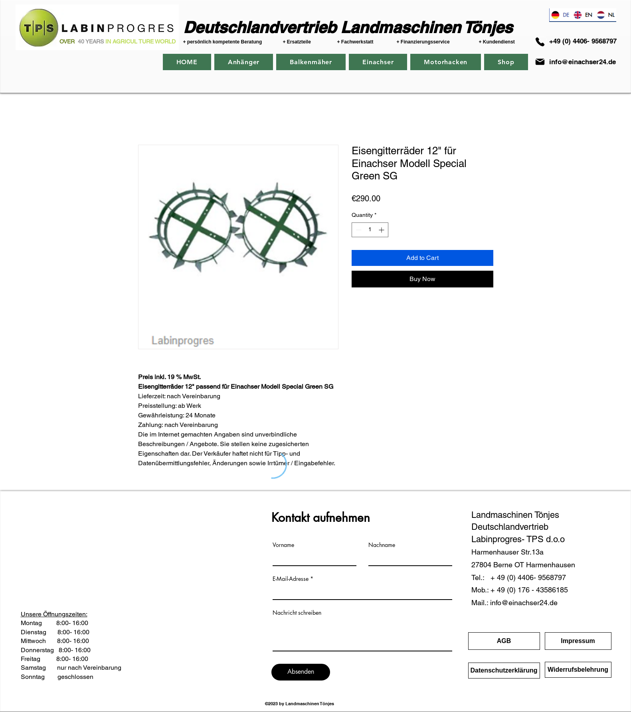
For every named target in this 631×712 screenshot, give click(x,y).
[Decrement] (358, 230)
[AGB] (504, 641)
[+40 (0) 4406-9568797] (540, 42)
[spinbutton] (370, 230)
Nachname (381, 545)
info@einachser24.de (582, 62)
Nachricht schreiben (297, 613)
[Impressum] (578, 641)
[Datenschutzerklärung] (504, 671)
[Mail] (540, 62)
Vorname (283, 545)
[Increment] (382, 230)
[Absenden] (300, 672)
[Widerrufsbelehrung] (578, 670)
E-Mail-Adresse (291, 579)
